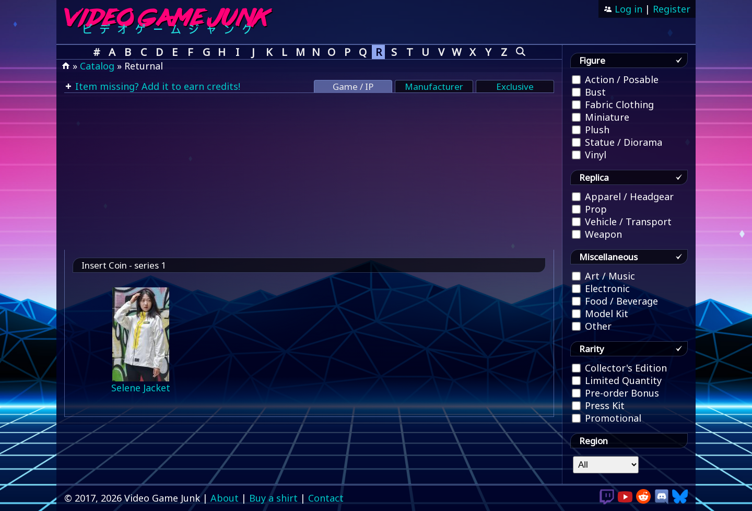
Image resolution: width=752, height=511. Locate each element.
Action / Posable (615, 79)
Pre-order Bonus (615, 393)
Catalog (97, 66)
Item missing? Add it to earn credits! (156, 86)
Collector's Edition (619, 368)
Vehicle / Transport (622, 221)
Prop (589, 209)
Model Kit (600, 313)
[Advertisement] (309, 171)
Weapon (597, 234)
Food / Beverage (615, 301)
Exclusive (515, 86)
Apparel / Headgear (623, 196)
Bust (589, 92)
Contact (326, 498)
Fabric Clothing (613, 104)
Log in (627, 9)
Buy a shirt (273, 498)
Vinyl (589, 154)
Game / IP (353, 86)
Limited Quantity (617, 380)
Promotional (606, 418)
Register (671, 9)
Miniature (600, 117)
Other (592, 326)
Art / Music (603, 276)
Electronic (601, 288)
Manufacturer (434, 86)
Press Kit (598, 405)
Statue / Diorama (617, 142)
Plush (590, 129)
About (224, 498)
